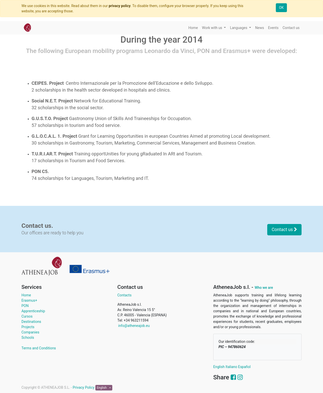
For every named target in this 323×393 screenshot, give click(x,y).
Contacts (124, 295)
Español (244, 367)
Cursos (27, 316)
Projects (27, 327)
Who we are (264, 288)
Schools (27, 337)
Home (26, 295)
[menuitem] (193, 28)
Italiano (231, 367)
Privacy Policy (84, 387)
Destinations (31, 322)
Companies (30, 332)
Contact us (284, 229)
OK (281, 8)
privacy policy (120, 6)
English (219, 367)
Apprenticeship (33, 311)
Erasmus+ (29, 300)
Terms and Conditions (38, 348)
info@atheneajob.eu (133, 326)
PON (25, 306)
